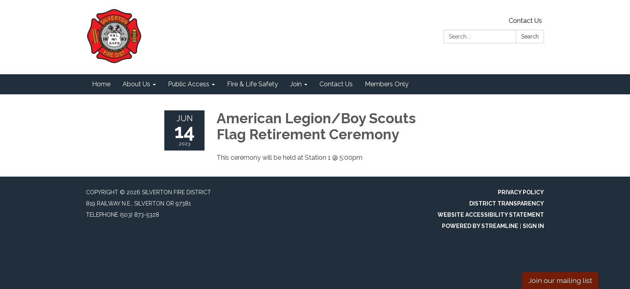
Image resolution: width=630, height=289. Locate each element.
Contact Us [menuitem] (336, 84)
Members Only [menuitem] (387, 84)
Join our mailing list (560, 280)
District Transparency (506, 203)
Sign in (533, 226)
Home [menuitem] (101, 84)
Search (530, 36)
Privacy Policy (521, 192)
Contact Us (525, 20)
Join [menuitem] (296, 84)
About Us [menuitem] (136, 84)
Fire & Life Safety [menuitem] (252, 84)
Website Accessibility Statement (491, 215)
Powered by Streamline (480, 226)
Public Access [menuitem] (188, 84)
